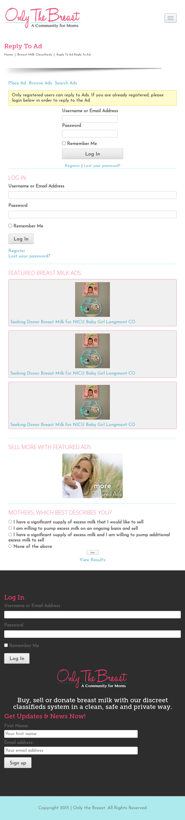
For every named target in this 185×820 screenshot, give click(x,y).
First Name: (16, 726)
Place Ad (17, 83)
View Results (92, 560)
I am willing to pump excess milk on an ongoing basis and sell (75, 528)
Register (72, 166)
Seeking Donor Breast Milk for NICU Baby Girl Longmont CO (72, 322)
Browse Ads (40, 83)
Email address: (18, 743)
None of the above (32, 547)
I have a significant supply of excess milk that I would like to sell (78, 522)
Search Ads (66, 83)
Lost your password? (102, 166)
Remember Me (79, 143)
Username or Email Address (90, 111)
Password (71, 126)
